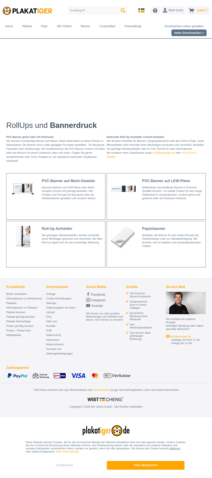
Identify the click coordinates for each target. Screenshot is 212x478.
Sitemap (51, 303)
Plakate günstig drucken (20, 316)
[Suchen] (123, 10)
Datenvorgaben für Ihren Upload (60, 310)
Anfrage (51, 293)
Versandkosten (101, 390)
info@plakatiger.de (164, 152)
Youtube (94, 306)
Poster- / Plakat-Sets (18, 330)
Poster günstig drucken (20, 325)
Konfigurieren (64, 465)
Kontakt (50, 325)
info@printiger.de (180, 336)
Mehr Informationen (67, 451)
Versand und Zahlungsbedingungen (59, 351)
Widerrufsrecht (55, 344)
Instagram (96, 300)
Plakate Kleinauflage (18, 321)
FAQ (49, 316)
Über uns (51, 321)
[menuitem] (98, 10)
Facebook (96, 294)
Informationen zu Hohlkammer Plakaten (24, 301)
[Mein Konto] (173, 10)
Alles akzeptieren (145, 465)
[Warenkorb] (198, 10)
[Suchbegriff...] (98, 10)
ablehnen (174, 448)
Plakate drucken (15, 312)
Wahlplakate (13, 335)
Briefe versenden (16, 293)
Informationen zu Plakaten (21, 307)
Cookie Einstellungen (58, 298)
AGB (49, 330)
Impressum (52, 339)
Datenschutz (53, 335)
